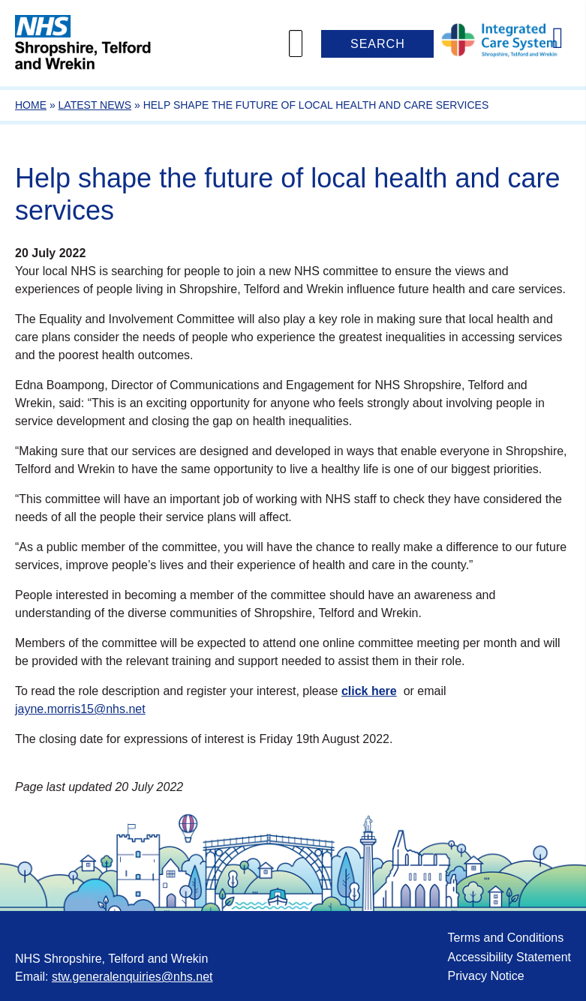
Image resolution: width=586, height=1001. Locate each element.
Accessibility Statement (509, 957)
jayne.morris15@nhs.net (80, 709)
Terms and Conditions (505, 937)
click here (369, 691)
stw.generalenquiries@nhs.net (132, 976)
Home (31, 105)
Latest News (95, 105)
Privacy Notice (485, 976)
